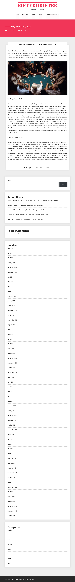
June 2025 (10, 277)
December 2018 (12, 506)
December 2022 (12, 416)
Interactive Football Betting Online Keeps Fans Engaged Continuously (28, 215)
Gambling (43, 167)
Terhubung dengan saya (52, 14)
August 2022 (11, 435)
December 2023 (12, 358)
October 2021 (11, 478)
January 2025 (11, 301)
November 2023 (12, 363)
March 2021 (11, 482)
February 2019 (12, 497)
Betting (10, 530)
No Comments (51, 168)
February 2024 (12, 349)
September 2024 (12, 320)
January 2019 (11, 501)
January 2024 (11, 353)
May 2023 (10, 392)
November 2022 (12, 420)
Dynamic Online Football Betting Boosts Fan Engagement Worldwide (27, 210)
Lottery (10, 554)
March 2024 (11, 344)
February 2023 (12, 406)
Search (10, 180)
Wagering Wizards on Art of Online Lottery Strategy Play (37, 44)
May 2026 (10, 248)
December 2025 (12, 267)
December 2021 (12, 468)
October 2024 (11, 315)
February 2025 (12, 296)
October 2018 (11, 516)
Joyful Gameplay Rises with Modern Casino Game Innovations (25, 219)
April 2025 (10, 287)
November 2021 (12, 473)
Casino (9, 535)
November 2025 (12, 272)
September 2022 (12, 430)
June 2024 (10, 330)
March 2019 (11, 492)
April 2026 (10, 253)
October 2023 (11, 368)
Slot (9, 563)
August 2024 (11, 325)
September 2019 (12, 487)
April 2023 (10, 396)
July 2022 (10, 439)
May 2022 (10, 449)
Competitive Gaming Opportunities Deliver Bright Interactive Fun (26, 205)
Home (17, 14)
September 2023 (12, 373)
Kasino (40, 14)
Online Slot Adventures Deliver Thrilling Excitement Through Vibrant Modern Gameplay (33, 200)
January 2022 (11, 463)
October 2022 (11, 425)
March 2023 (11, 401)
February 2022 (12, 458)
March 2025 (11, 291)
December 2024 (12, 306)
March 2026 (11, 258)
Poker (33, 14)
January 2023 (11, 411)
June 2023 (10, 387)
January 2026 (11, 263)
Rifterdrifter (38, 5)
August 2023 (11, 377)
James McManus (25, 168)
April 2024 (10, 339)
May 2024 (10, 334)
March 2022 (11, 454)
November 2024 (12, 310)
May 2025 (10, 282)
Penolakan (25, 14)
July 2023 (10, 382)
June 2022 (10, 444)
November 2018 (12, 511)
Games (10, 544)
